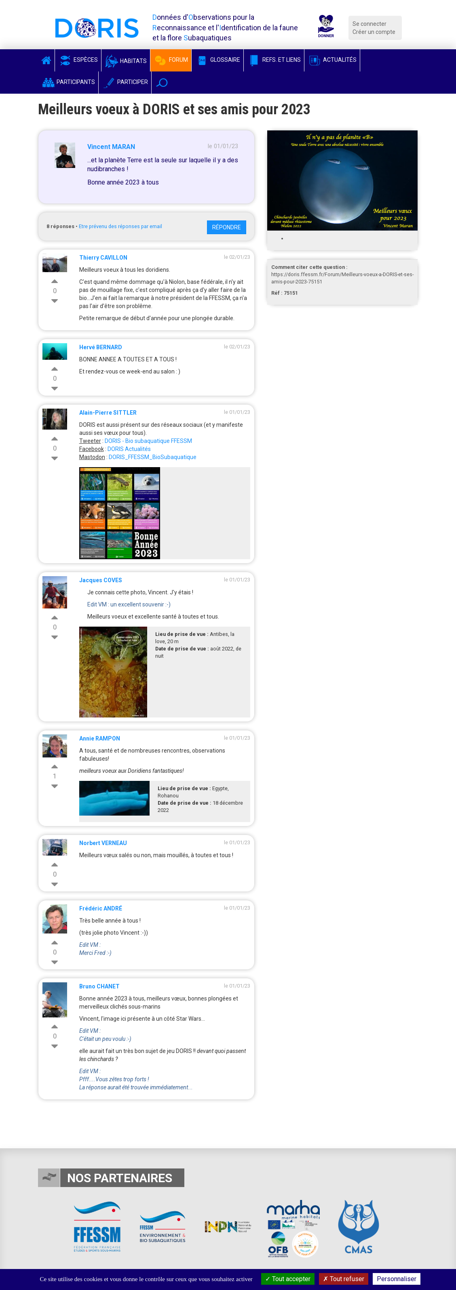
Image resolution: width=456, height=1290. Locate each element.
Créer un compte (374, 32)
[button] (162, 82)
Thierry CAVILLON (103, 257)
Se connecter (369, 24)
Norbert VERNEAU (103, 843)
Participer (125, 82)
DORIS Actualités (129, 449)
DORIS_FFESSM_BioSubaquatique (152, 457)
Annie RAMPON (99, 738)
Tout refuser (343, 1279)
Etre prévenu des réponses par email (120, 226)
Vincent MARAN (111, 147)
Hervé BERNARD (100, 347)
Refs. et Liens (274, 60)
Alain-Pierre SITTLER (108, 412)
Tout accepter (287, 1279)
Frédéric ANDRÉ (100, 908)
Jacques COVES (100, 580)
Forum (171, 60)
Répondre (226, 227)
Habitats (126, 61)
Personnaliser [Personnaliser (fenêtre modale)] (396, 1279)
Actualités (332, 60)
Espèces (78, 60)
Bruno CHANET (99, 986)
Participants (68, 82)
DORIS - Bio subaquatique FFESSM (148, 441)
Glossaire (217, 60)
